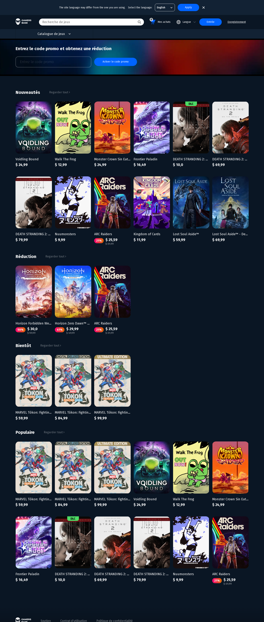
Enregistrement (237, 22)
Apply (188, 7)
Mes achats (160, 21)
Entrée (210, 22)
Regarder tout (59, 89)
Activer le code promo (116, 60)
